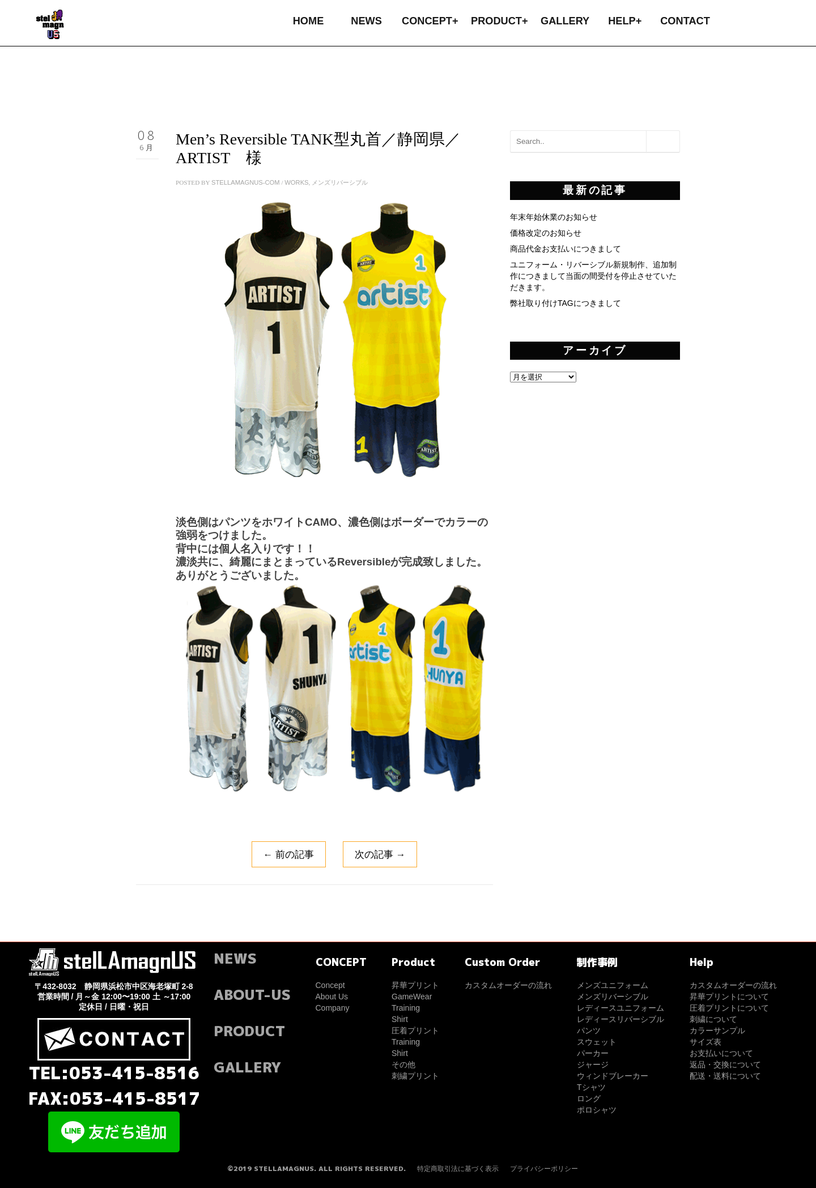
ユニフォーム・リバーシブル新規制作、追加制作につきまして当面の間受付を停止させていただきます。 (593, 276)
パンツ (589, 1030)
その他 (403, 1064)
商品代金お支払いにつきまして (565, 248)
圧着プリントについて (729, 1007)
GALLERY (565, 21)
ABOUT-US (252, 994)
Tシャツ (591, 1087)
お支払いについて (721, 1053)
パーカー (593, 1053)
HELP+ (624, 21)
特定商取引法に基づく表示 (458, 1169)
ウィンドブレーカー (612, 1075)
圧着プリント (415, 1030)
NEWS (366, 21)
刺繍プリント (415, 1075)
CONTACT (685, 21)
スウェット (597, 1041)
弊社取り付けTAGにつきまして (565, 303)
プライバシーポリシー (544, 1169)
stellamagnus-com (245, 182)
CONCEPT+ (430, 21)
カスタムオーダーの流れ (508, 985)
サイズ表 (705, 1041)
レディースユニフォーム (620, 1007)
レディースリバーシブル (620, 1019)
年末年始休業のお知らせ (553, 217)
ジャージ (593, 1064)
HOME (308, 21)
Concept (330, 985)
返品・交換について (725, 1064)
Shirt (400, 1019)
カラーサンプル (717, 1030)
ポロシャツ (597, 1109)
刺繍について (713, 1019)
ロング (589, 1098)
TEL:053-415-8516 (114, 1073)
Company (333, 1007)
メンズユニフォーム (612, 985)
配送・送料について (725, 1075)
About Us (332, 996)
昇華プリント (415, 985)
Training (406, 1007)
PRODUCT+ (499, 21)
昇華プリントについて (729, 996)
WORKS (296, 182)
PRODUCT (249, 1031)
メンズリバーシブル (340, 182)
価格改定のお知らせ (545, 232)
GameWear (412, 996)
